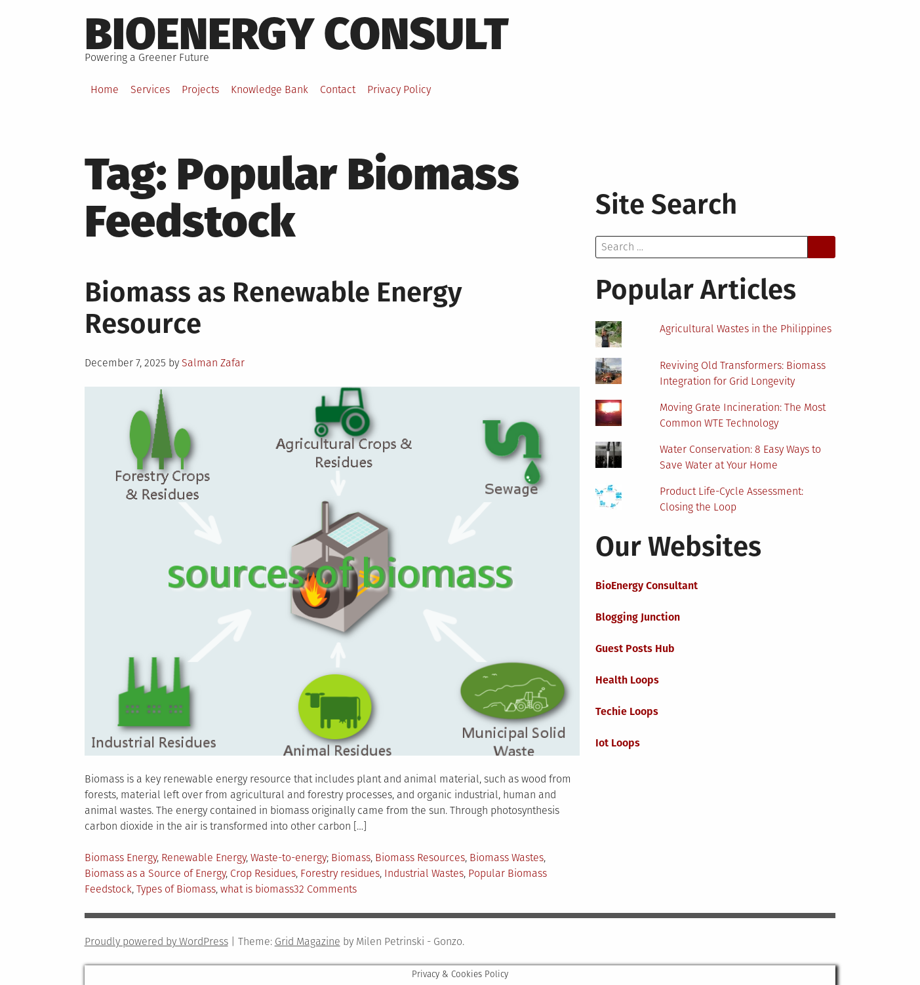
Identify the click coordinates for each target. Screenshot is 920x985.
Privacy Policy (399, 89)
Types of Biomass (176, 889)
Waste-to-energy (288, 857)
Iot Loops (617, 743)
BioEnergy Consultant (646, 585)
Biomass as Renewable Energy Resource (273, 308)
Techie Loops (626, 711)
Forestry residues (340, 873)
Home (104, 89)
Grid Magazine (307, 941)
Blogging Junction (637, 617)
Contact (337, 89)
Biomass (350, 857)
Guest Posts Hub (635, 648)
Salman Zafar (213, 363)
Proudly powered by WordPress (156, 941)
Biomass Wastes (507, 857)
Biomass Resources (420, 857)
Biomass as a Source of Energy (155, 873)
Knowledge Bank (269, 89)
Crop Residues (263, 873)
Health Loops (627, 680)
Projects (200, 89)
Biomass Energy (121, 857)
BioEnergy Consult (297, 34)
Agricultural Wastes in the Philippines (745, 328)
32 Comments (325, 889)
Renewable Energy (203, 857)
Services (150, 89)
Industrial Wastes (424, 873)
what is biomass (257, 889)
